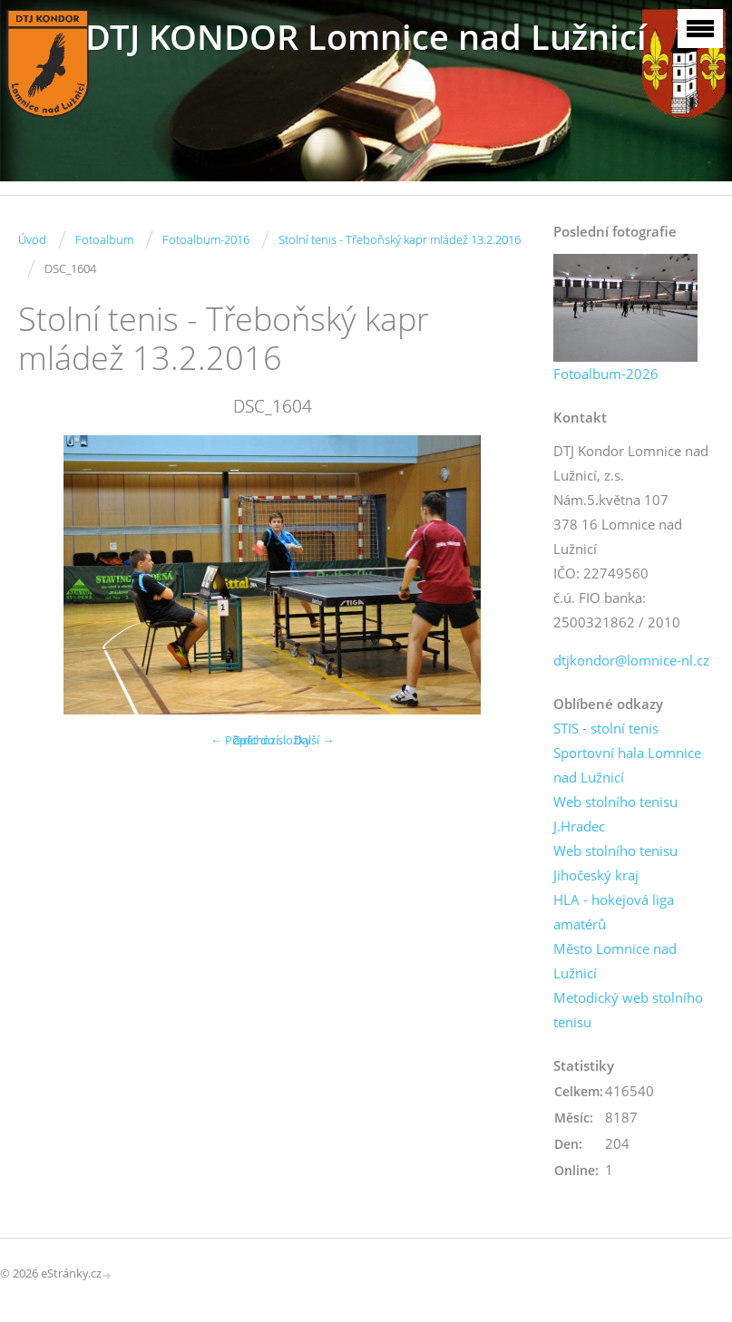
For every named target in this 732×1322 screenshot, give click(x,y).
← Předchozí (244, 740)
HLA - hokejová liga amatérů (613, 911)
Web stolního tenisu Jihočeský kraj (615, 862)
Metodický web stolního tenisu (628, 1009)
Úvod (32, 239)
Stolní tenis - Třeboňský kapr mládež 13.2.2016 (399, 239)
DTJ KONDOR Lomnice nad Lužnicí (366, 37)
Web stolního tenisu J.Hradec (615, 813)
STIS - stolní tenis (606, 728)
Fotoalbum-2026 (606, 374)
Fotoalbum (104, 239)
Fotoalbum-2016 (205, 239)
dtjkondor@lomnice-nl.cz (631, 660)
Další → (314, 740)
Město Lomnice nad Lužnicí (615, 960)
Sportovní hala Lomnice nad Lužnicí (627, 765)
